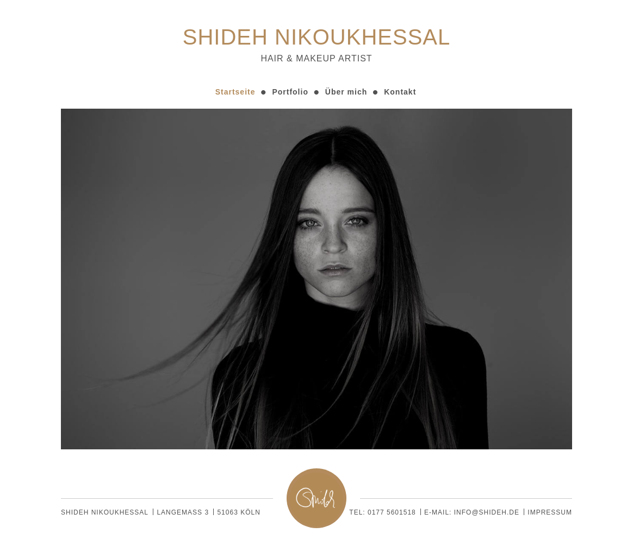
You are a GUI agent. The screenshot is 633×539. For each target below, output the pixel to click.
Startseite (235, 91)
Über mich (346, 91)
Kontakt (400, 91)
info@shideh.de (486, 512)
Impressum (550, 512)
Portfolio (290, 91)
